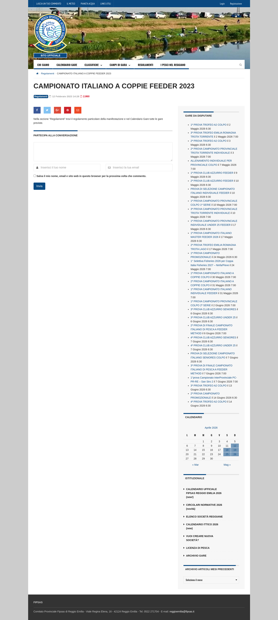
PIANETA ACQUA (88, 3)
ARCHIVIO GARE (196, 552)
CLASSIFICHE (91, 65)
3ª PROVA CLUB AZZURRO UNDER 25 (213, 315)
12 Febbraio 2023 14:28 (64, 96)
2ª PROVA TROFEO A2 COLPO (209, 140)
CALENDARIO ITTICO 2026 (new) (202, 523)
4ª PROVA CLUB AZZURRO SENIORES (213, 335)
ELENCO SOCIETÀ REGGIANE (204, 513)
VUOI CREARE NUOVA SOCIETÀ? (199, 535)
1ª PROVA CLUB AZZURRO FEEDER (212, 172)
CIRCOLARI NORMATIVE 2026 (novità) (204, 504)
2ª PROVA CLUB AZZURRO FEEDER (212, 180)
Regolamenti (47, 73)
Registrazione (236, 3)
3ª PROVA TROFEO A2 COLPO (209, 383)
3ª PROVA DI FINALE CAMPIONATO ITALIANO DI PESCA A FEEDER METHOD (212, 367)
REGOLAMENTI (145, 65)
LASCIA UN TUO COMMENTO (48, 3)
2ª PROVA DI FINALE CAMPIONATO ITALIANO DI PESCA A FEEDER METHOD (212, 327)
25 (227, 451)
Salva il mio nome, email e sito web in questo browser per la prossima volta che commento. (91, 176)
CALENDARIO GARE (66, 65)
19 (234, 447)
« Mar (195, 462)
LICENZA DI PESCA (198, 545)
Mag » (227, 462)
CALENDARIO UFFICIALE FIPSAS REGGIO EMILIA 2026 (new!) (204, 490)
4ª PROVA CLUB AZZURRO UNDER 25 (213, 343)
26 (234, 451)
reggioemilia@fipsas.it (182, 608)
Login (222, 3)
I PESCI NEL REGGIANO (173, 65)
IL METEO (71, 3)
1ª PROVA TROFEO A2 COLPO (209, 124)
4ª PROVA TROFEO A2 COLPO (209, 398)
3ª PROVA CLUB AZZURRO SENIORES (213, 307)
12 (234, 442)
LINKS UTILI (105, 3)
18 (227, 447)
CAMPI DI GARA (118, 65)
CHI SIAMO (43, 65)
